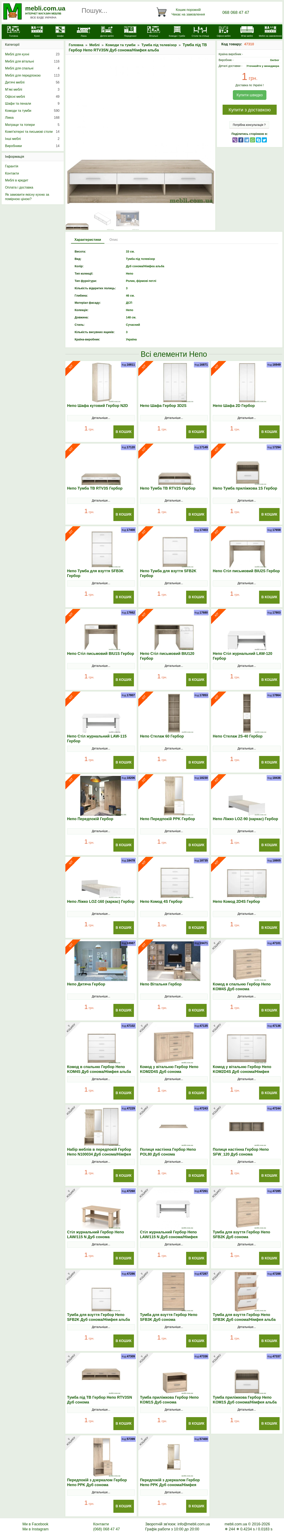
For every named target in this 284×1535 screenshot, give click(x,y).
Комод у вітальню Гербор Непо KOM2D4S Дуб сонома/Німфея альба (242, 1072)
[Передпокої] (130, 32)
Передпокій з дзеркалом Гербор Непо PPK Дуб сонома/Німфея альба (170, 1485)
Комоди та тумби (121, 45)
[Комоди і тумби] (177, 32)
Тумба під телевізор (159, 45)
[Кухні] (36, 32)
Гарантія (11, 166)
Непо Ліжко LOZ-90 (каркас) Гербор (245, 819)
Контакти (12, 173)
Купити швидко (249, 95)
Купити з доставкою (249, 109)
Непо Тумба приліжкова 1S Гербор (245, 488)
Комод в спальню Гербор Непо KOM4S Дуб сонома (242, 986)
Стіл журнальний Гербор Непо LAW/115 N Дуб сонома (95, 1234)
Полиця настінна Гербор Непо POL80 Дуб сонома (168, 1151)
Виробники (32, 146)
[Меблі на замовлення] (270, 32)
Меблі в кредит (16, 180)
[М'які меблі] (247, 32)
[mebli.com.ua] (13, 32)
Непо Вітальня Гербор (161, 984)
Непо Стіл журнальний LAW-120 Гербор (242, 656)
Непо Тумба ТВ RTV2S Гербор (168, 488)
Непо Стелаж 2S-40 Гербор (237, 736)
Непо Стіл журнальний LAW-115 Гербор (97, 738)
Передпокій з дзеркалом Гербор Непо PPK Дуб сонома (97, 1482)
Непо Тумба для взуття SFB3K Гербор (95, 573)
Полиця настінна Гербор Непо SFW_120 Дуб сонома (241, 1151)
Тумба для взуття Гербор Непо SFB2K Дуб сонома (241, 1234)
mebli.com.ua (45, 8)
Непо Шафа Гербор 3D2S (163, 406)
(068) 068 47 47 (106, 1529)
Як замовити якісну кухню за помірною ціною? (27, 197)
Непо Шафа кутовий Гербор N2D (97, 406)
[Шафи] (60, 32)
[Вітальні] (153, 32)
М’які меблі (32, 89)
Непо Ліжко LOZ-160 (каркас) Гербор (101, 901)
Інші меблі (32, 139)
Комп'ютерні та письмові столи (32, 131)
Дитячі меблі (32, 82)
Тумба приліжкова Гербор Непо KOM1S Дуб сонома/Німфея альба (245, 1399)
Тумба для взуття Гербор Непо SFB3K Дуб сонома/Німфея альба (244, 1317)
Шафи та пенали (32, 103)
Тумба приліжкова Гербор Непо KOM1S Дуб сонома (169, 1399)
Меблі (94, 45)
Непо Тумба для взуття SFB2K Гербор (168, 573)
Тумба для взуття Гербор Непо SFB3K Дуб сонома (168, 1317)
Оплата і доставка (19, 187)
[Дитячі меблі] (106, 32)
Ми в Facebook (35, 1524)
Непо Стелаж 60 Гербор (162, 736)
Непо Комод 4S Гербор (161, 901)
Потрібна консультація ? (249, 124)
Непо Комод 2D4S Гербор (236, 901)
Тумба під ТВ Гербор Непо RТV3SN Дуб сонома (99, 1399)
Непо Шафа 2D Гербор (234, 406)
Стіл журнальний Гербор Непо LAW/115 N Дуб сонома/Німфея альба (169, 1237)
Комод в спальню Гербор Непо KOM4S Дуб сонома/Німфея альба (99, 1069)
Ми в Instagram (35, 1529)
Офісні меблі (32, 96)
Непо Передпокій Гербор (90, 819)
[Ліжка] (83, 32)
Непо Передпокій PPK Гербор (167, 819)
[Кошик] (181, 12)
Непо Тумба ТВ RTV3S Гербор (95, 488)
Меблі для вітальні (32, 61)
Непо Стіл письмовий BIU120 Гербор (167, 656)
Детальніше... (101, 418)
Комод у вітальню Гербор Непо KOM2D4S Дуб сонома (169, 1069)
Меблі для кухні (32, 54)
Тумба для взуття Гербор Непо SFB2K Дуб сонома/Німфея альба (98, 1317)
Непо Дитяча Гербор (86, 984)
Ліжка (32, 117)
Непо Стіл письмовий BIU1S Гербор (100, 654)
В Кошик (124, 432)
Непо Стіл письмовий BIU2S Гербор (246, 571)
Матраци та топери (32, 124)
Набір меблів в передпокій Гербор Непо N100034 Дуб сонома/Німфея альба (99, 1154)
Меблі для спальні (32, 68)
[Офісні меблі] (223, 32)
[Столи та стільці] (200, 32)
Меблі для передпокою (32, 75)
